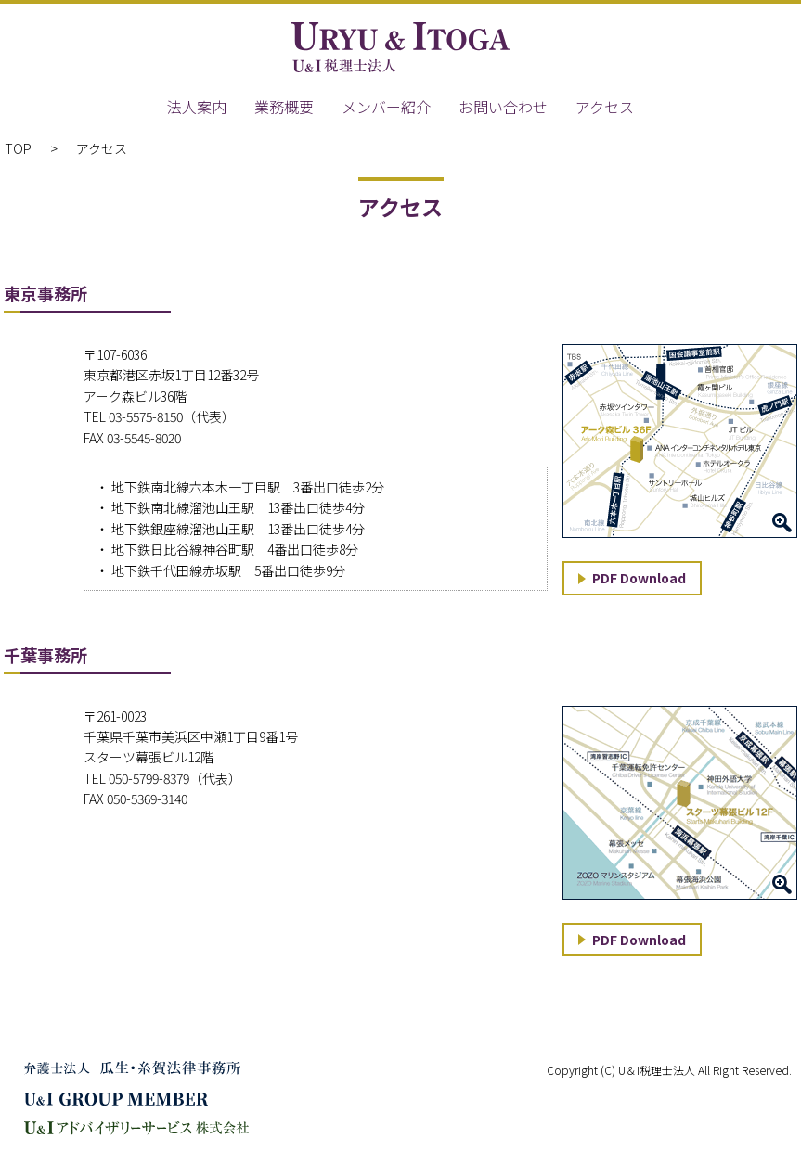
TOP (18, 148)
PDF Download (639, 578)
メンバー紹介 (386, 107)
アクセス (604, 107)
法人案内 (196, 107)
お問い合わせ (503, 107)
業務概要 (284, 107)
